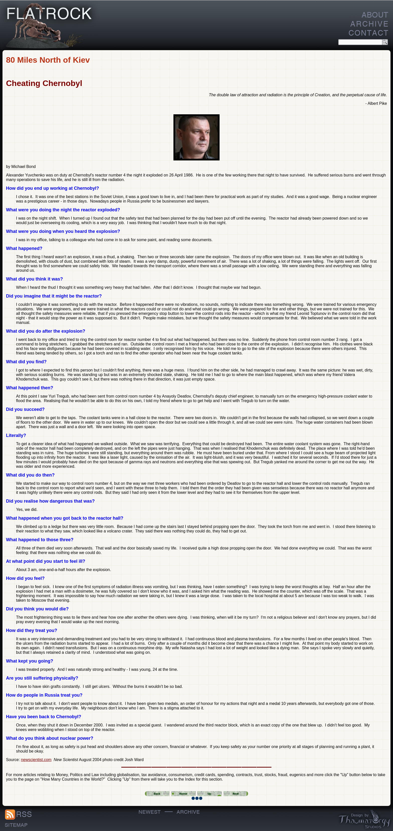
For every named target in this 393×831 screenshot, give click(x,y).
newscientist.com (36, 760)
